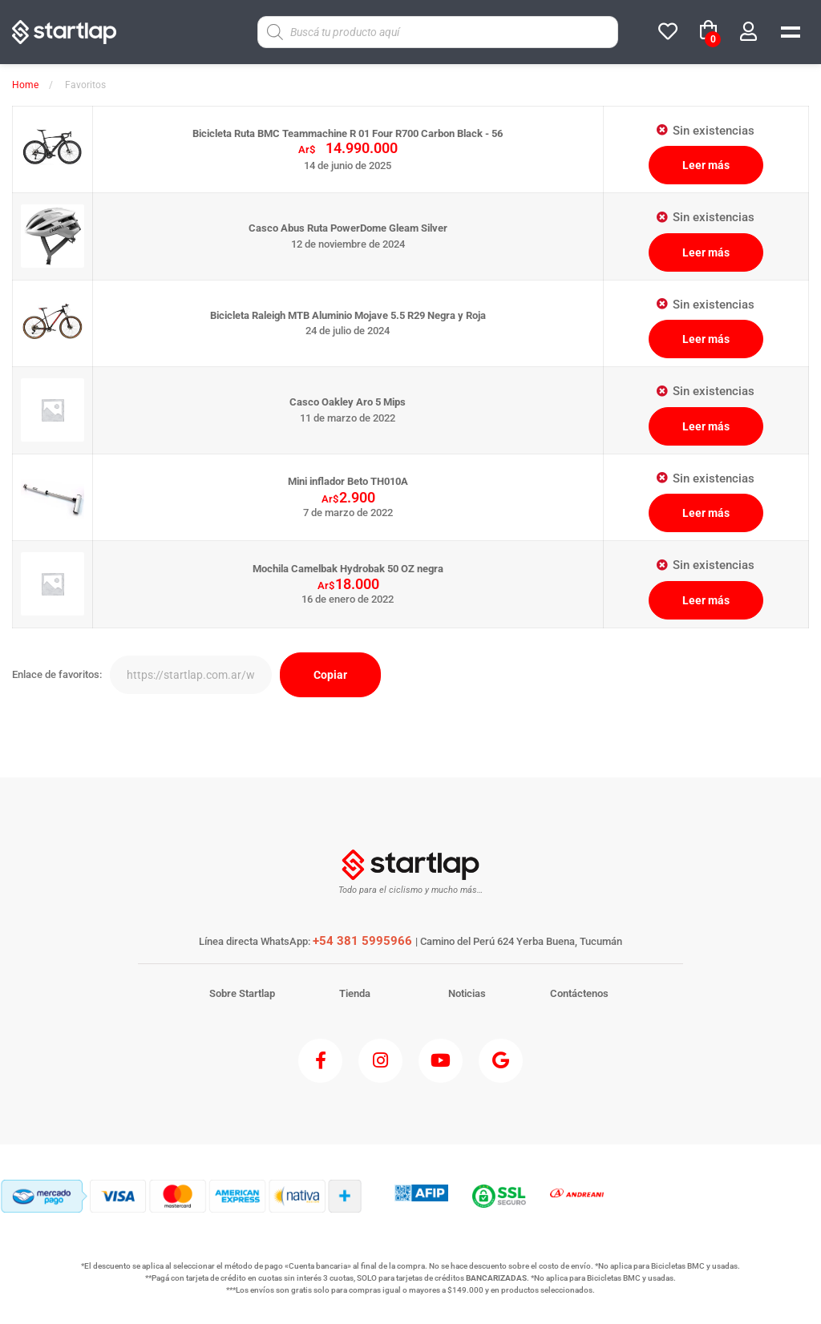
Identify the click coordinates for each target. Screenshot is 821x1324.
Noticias (467, 993)
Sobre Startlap (242, 993)
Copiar (330, 674)
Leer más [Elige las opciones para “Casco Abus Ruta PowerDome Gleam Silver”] (706, 252)
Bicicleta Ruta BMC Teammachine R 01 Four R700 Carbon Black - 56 (347, 133)
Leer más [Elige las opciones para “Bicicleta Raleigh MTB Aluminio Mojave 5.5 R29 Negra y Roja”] (706, 339)
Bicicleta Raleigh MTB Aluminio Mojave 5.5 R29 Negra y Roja (348, 315)
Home (25, 85)
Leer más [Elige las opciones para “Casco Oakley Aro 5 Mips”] (706, 426)
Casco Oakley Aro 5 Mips (347, 402)
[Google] (501, 1061)
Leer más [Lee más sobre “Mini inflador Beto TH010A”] (706, 513)
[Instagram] (380, 1061)
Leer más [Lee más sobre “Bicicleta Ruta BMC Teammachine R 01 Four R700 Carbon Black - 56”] (706, 165)
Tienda (354, 993)
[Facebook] (320, 1061)
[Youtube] (441, 1061)
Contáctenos (579, 993)
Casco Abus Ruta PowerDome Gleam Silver (348, 228)
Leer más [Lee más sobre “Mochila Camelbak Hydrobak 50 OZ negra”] (706, 600)
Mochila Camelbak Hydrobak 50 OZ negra (348, 569)
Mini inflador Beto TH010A (348, 481)
